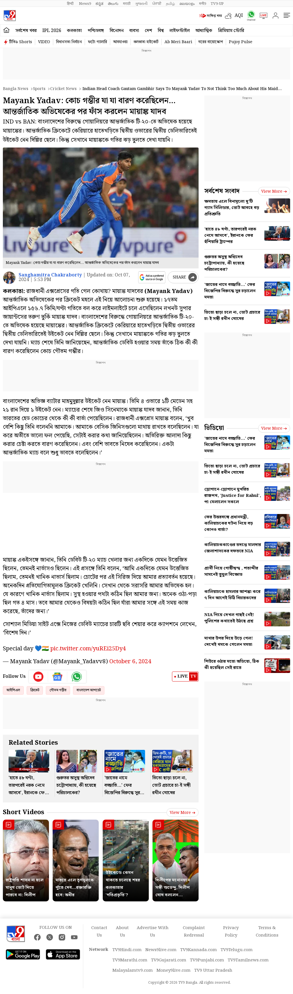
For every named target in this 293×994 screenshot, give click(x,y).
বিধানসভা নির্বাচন (69, 42)
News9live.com (161, 950)
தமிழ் (170, 4)
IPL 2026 (51, 30)
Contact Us (99, 932)
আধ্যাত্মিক (203, 30)
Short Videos (23, 812)
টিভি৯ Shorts (20, 42)
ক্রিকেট (34, 690)
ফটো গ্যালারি (97, 42)
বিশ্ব (161, 30)
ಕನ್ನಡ (99, 4)
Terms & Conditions (267, 932)
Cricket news (63, 89)
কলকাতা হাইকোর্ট (146, 42)
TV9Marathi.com (129, 960)
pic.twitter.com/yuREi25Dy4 (88, 648)
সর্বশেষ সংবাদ (221, 191)
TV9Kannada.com (198, 950)
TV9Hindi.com (127, 950)
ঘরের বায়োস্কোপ (210, 42)
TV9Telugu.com (237, 950)
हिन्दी (70, 4)
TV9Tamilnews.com (248, 960)
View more (182, 813)
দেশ (148, 30)
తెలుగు (113, 4)
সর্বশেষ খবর (26, 30)
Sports (39, 89)
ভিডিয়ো (214, 428)
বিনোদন (117, 30)
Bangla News (15, 89)
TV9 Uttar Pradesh (213, 970)
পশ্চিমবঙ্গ (96, 30)
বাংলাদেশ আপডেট (89, 690)
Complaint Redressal (194, 932)
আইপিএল (13, 690)
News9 (85, 4)
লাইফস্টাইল (179, 30)
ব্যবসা (134, 30)
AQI (239, 15)
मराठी (126, 4)
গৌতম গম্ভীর (58, 690)
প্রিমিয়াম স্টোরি (231, 30)
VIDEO (44, 42)
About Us (122, 932)
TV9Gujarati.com (168, 960)
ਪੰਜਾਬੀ (156, 4)
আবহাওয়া (120, 42)
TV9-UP (217, 4)
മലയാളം (187, 4)
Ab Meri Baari (178, 42)
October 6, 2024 (130, 661)
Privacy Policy (231, 932)
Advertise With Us (153, 932)
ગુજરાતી (141, 4)
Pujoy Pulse (240, 42)
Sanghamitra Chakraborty (50, 275)
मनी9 (202, 4)
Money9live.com (174, 970)
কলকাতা (74, 30)
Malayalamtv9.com (132, 970)
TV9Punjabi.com (207, 960)
